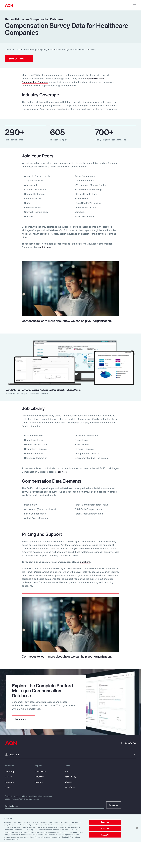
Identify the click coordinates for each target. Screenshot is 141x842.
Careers (8, 776)
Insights (39, 781)
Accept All (105, 835)
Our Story (9, 771)
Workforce (70, 787)
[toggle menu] (134, 5)
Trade (67, 771)
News (7, 787)
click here (45, 247)
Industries (39, 776)
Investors (9, 781)
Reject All (105, 828)
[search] (128, 5)
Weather (69, 781)
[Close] (137, 828)
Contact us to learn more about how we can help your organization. (67, 321)
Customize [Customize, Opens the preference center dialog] (105, 822)
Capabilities (40, 771)
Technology (70, 776)
